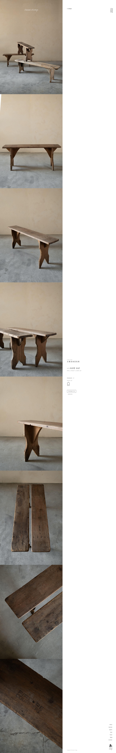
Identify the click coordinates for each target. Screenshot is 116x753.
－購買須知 (69, 394)
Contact (110, 739)
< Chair (69, 8)
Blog (111, 737)
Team (111, 734)
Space (110, 729)
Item (111, 732)
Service (110, 727)
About (110, 724)
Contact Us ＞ (72, 391)
